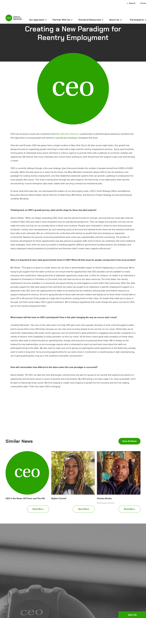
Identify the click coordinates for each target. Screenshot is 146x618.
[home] (14, 19)
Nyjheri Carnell (58, 498)
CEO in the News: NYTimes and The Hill (25, 498)
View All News (129, 441)
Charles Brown (104, 498)
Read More (38, 509)
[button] (38, 20)
